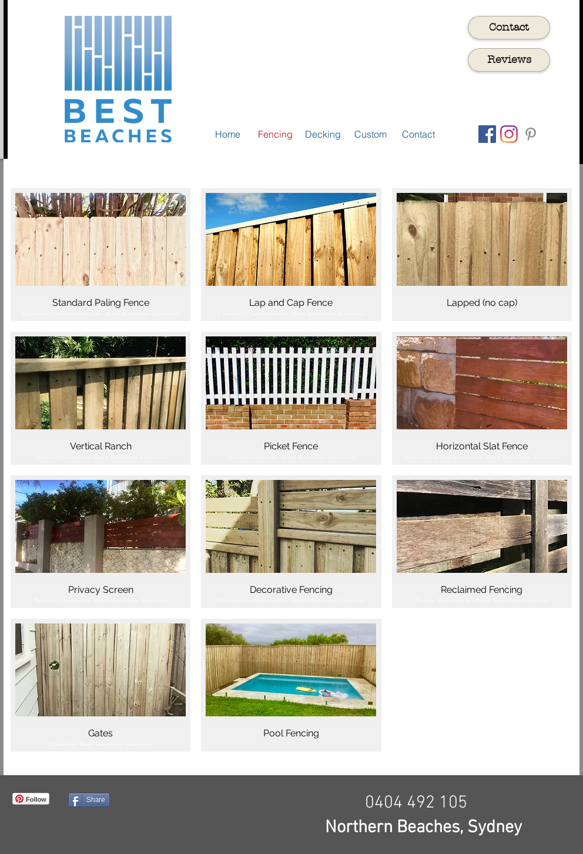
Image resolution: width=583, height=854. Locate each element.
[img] (100, 685)
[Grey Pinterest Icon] (531, 134)
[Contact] (509, 27)
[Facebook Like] (199, 818)
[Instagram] (509, 134)
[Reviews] (509, 60)
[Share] (89, 800)
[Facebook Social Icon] (487, 134)
